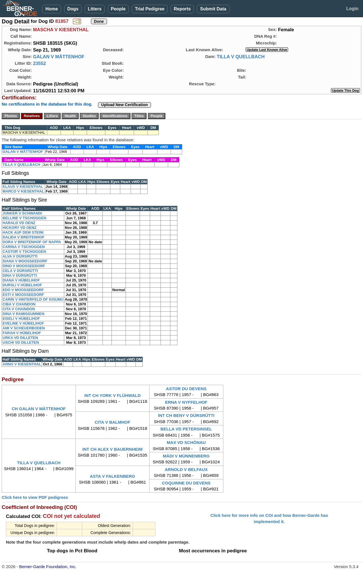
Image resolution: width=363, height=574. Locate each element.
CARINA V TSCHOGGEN (24, 247)
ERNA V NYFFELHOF (186, 402)
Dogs (73, 8)
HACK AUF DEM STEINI (23, 232)
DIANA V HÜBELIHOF (21, 280)
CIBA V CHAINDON (19, 304)
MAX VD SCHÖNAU (186, 442)
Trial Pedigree (149, 8)
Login (352, 8)
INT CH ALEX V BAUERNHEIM (113, 449)
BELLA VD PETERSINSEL (186, 428)
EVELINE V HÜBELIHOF (23, 323)
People (118, 8)
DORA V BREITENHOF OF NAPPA (32, 242)
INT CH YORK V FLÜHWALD (112, 395)
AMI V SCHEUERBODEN (24, 328)
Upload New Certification (124, 104)
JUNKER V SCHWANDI (22, 213)
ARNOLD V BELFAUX (186, 469)
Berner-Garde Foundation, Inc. (47, 566)
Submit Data (213, 8)
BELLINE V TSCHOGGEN (24, 218)
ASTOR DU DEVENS (186, 388)
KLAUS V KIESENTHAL (23, 186)
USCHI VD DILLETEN (21, 342)
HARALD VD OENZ (19, 223)
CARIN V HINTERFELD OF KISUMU (33, 299)
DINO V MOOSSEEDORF (24, 266)
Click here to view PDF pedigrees (35, 497)
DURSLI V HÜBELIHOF (22, 285)
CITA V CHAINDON (19, 309)
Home (51, 8)
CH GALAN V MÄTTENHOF (39, 408)
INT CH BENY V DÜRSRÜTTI (186, 415)
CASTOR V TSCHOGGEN (24, 251)
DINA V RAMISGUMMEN (23, 314)
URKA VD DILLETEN (20, 338)
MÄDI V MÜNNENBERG (186, 456)
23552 (39, 63)
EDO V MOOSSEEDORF (23, 290)
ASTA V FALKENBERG (112, 476)
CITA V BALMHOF (112, 422)
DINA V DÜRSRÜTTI (20, 275)
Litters (95, 8)
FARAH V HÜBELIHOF (22, 333)
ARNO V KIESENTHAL (22, 364)
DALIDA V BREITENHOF (23, 237)
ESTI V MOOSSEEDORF (23, 294)
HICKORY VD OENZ (20, 227)
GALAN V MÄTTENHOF (58, 56)
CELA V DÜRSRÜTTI (20, 271)
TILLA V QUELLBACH (241, 56)
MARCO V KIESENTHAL (23, 191)
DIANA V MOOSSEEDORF (25, 261)
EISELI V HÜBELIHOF (21, 318)
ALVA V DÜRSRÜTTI (20, 256)
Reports (182, 8)
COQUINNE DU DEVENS (186, 483)
